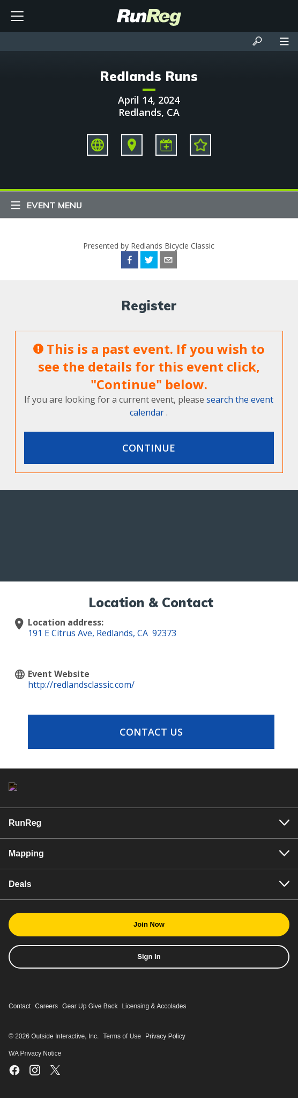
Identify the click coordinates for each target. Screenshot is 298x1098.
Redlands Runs (149, 76)
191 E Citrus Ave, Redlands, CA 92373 (102, 633)
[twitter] (149, 261)
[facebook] (129, 261)
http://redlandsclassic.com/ (81, 684)
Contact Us (151, 731)
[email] (168, 261)
